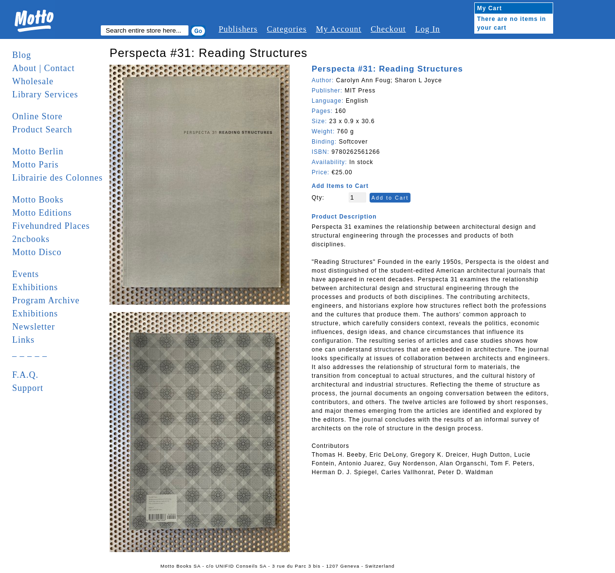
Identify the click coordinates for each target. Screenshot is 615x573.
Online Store (37, 116)
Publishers (238, 29)
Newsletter (33, 327)
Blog (21, 55)
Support (27, 388)
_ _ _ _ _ (29, 353)
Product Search (42, 129)
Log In (427, 29)
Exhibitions (35, 287)
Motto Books (38, 199)
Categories (287, 29)
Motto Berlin (38, 151)
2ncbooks (31, 239)
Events (25, 274)
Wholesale (33, 81)
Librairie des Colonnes (57, 178)
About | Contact (43, 68)
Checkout (388, 29)
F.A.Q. (25, 375)
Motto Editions (42, 213)
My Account (338, 29)
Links (23, 340)
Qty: (318, 197)
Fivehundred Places (51, 226)
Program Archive (45, 300)
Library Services (45, 94)
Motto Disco (37, 252)
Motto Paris (35, 164)
